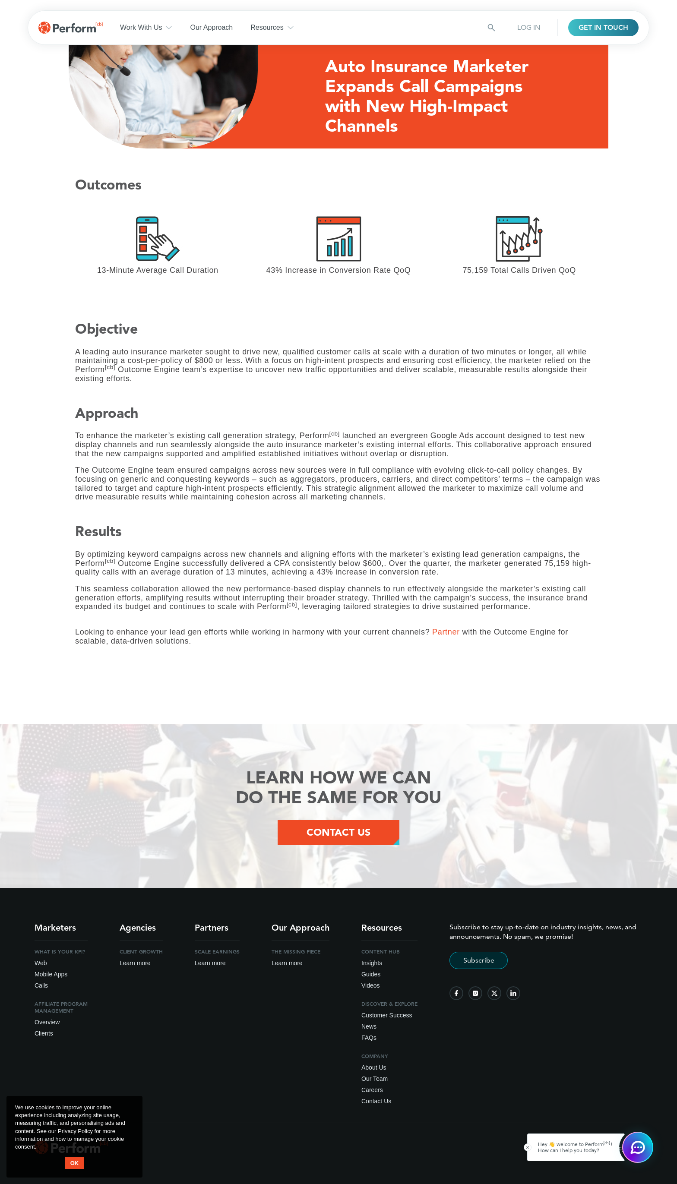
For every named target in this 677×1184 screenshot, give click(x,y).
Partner (446, 632)
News (368, 1026)
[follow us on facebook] (456, 993)
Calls (41, 985)
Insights (371, 963)
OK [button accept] (74, 1163)
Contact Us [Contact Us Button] (338, 832)
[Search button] (491, 27)
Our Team (374, 1078)
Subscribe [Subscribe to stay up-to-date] (478, 960)
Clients (44, 1033)
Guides (370, 974)
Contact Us (376, 1101)
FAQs (368, 1037)
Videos (370, 985)
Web (41, 963)
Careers (372, 1089)
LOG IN (528, 27)
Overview (47, 1022)
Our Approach (211, 27)
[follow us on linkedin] (513, 993)
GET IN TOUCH (603, 27)
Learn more (135, 963)
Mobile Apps (51, 974)
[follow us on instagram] (475, 993)
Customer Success (386, 1015)
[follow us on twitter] (494, 993)
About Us (373, 1067)
